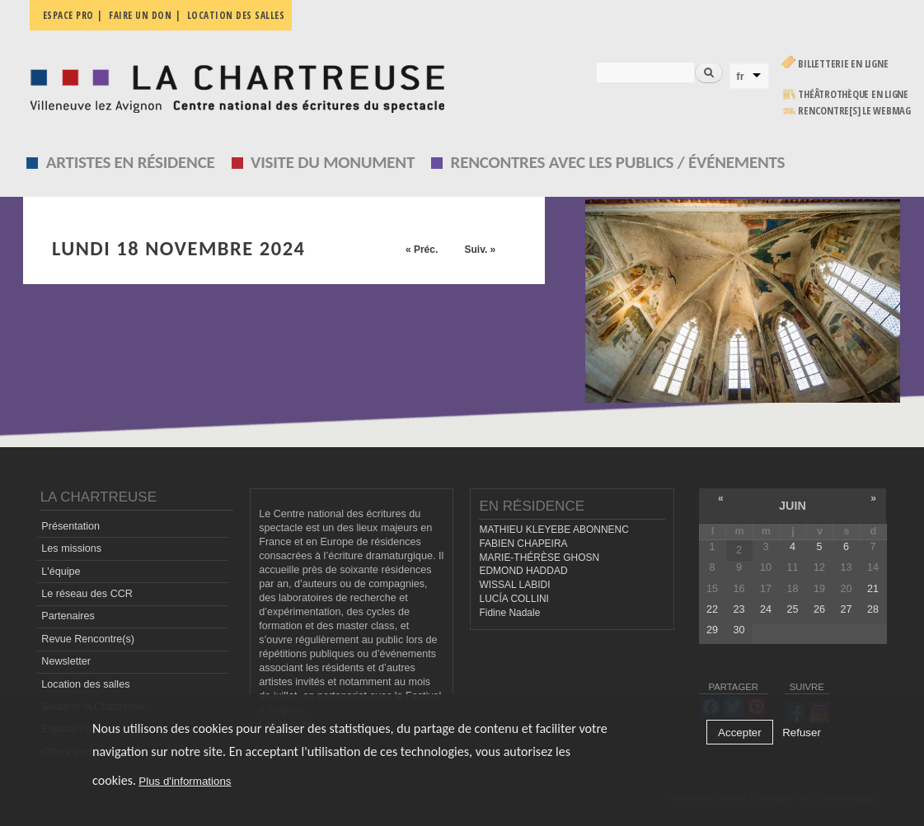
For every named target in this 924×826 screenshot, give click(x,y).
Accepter (740, 732)
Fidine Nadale (509, 612)
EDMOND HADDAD (523, 570)
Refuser (801, 732)
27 (845, 609)
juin (792, 505)
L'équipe (60, 571)
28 (873, 609)
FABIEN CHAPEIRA (523, 543)
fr (740, 76)
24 (766, 609)
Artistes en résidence (130, 162)
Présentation (70, 526)
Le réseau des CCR (87, 594)
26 (819, 609)
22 (712, 609)
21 (873, 589)
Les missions (71, 548)
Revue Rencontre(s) (87, 639)
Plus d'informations (184, 781)
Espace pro (68, 15)
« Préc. (422, 249)
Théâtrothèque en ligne (853, 94)
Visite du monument (333, 162)
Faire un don (140, 15)
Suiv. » (479, 249)
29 (712, 630)
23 (738, 609)
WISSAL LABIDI (514, 584)
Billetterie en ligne (843, 64)
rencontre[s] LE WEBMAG (854, 111)
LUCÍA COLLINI (513, 598)
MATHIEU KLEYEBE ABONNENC (553, 529)
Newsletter (66, 661)
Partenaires (67, 616)
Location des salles (236, 15)
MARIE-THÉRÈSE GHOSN (539, 557)
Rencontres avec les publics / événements (618, 162)
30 (738, 630)
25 (792, 609)
